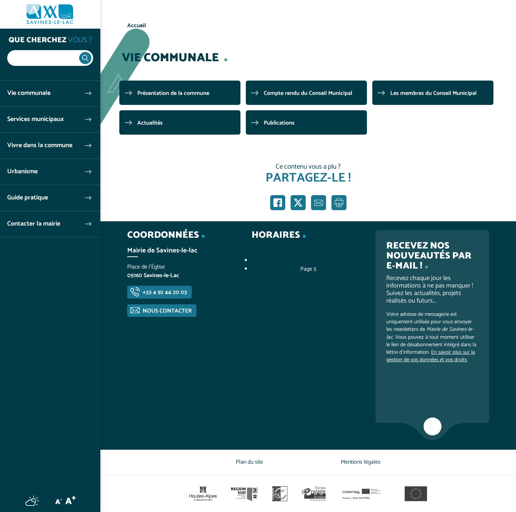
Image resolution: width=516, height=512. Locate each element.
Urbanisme (22, 171)
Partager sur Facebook (277, 202)
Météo (32, 500)
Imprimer (339, 202)
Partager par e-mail (318, 202)
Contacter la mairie (33, 224)
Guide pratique (27, 198)
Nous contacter (167, 311)
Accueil (136, 25)
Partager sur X (298, 202)
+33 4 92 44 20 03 (165, 292)
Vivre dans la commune (39, 145)
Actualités (150, 123)
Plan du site (249, 462)
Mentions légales (361, 462)
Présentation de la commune (173, 93)
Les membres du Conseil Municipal (433, 93)
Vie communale (29, 93)
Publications (279, 123)
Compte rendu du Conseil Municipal (308, 93)
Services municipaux (35, 119)
